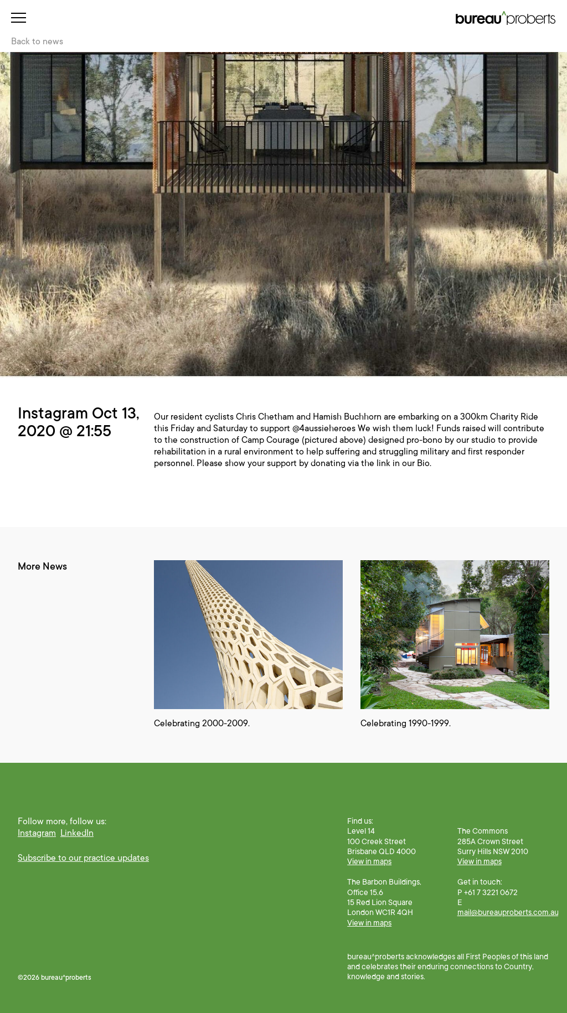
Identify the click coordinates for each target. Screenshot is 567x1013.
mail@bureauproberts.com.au (508, 912)
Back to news (37, 41)
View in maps (369, 861)
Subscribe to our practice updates (83, 858)
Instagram (37, 833)
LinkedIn (77, 833)
